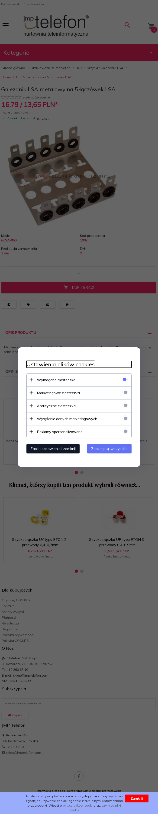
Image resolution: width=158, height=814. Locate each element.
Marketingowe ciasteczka (57, 392)
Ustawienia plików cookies (60, 364)
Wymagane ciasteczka (55, 379)
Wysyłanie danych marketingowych (66, 418)
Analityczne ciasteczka (55, 405)
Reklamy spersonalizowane (59, 431)
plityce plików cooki (78, 805)
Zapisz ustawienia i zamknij (52, 448)
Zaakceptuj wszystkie (110, 448)
